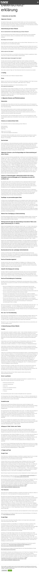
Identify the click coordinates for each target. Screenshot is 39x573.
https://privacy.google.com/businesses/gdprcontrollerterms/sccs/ (12, 545)
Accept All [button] (9, 570)
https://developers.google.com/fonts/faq (27, 475)
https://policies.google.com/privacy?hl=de (21, 476)
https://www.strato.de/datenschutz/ (7, 86)
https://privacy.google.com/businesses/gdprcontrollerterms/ (19, 544)
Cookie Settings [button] (4, 570)
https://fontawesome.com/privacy (9, 514)
